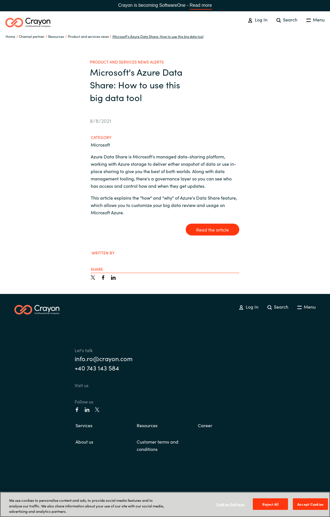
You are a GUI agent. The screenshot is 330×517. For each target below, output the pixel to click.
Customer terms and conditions (157, 445)
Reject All (270, 504)
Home (10, 36)
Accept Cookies (310, 504)
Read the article (212, 229)
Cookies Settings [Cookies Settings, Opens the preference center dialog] (230, 504)
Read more (201, 5)
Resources (147, 425)
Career (205, 425)
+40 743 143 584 (97, 367)
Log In (257, 19)
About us (84, 442)
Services (84, 425)
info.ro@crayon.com (103, 358)
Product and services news (88, 36)
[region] (165, 504)
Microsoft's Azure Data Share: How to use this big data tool (157, 36)
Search (286, 19)
